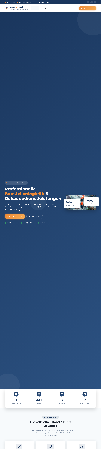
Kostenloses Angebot (15, 216)
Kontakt (72, 8)
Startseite (35, 8)
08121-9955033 (10, 2)
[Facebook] (88, 2)
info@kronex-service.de (24, 2)
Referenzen (55, 8)
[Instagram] (91, 2)
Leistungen (45, 8)
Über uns (64, 8)
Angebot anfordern (87, 8)
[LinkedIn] (95, 2)
